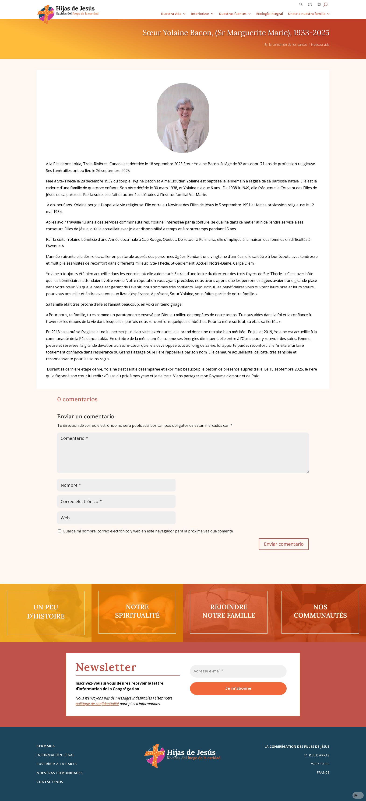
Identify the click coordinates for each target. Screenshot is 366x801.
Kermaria (46, 746)
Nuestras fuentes (232, 14)
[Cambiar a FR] (301, 5)
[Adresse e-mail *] (238, 671)
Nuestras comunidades (60, 773)
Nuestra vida (171, 14)
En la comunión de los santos (285, 44)
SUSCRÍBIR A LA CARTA (57, 764)
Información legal (56, 755)
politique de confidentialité (97, 703)
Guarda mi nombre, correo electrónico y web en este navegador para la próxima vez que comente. (148, 531)
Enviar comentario (284, 544)
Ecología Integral (269, 14)
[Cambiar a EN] (310, 5)
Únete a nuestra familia (306, 14)
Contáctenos (50, 782)
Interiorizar (200, 14)
